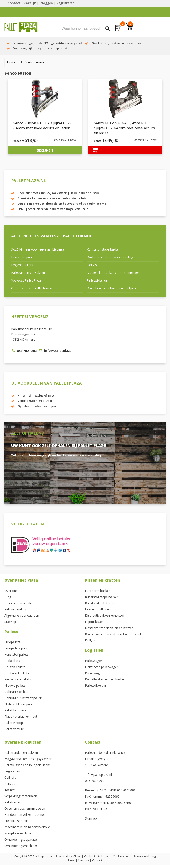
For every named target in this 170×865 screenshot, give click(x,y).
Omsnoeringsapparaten (21, 840)
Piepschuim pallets (17, 679)
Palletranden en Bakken (28, 273)
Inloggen (46, 3)
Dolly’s (92, 265)
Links (71, 860)
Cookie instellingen (97, 856)
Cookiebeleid (121, 856)
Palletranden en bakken (21, 753)
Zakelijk (30, 3)
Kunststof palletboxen (100, 603)
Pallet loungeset (16, 710)
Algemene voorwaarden (21, 616)
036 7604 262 (94, 781)
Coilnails (10, 778)
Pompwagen (94, 673)
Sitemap (10, 622)
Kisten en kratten (102, 581)
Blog (7, 597)
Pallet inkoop (13, 723)
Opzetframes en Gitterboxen (31, 288)
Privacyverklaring (145, 856)
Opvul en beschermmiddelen (24, 809)
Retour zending (15, 609)
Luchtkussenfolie (16, 821)
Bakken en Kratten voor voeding (110, 257)
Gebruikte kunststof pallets (23, 698)
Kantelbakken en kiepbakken (105, 679)
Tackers (9, 790)
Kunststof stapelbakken (103, 250)
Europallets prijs (15, 648)
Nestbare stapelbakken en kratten (109, 628)
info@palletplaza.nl (98, 775)
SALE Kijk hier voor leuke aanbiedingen (38, 250)
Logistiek (94, 651)
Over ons (10, 591)
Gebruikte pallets (16, 692)
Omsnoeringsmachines (21, 846)
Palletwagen (94, 661)
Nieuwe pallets (14, 686)
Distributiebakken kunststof (104, 616)
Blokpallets (12, 661)
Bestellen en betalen (19, 603)
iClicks (77, 856)
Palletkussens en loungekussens (27, 765)
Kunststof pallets (16, 655)
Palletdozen (12, 802)
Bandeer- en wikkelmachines (24, 815)
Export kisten (94, 622)
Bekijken (45, 150)
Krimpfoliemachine (17, 833)
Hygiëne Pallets (22, 265)
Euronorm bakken (97, 591)
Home (11, 63)
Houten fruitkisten (98, 609)
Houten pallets (14, 667)
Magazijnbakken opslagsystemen (28, 759)
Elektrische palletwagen (102, 667)
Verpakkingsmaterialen (20, 796)
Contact (14, 3)
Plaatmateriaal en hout (20, 717)
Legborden (12, 771)
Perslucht (11, 784)
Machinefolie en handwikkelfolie (27, 827)
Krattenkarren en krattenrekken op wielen (114, 634)
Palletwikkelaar (97, 281)
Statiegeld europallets (20, 704)
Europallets (12, 642)
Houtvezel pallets (23, 257)
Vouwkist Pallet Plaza (26, 281)
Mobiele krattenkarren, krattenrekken (113, 273)
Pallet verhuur (14, 729)
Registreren (65, 3)
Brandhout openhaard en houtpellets (113, 288)
